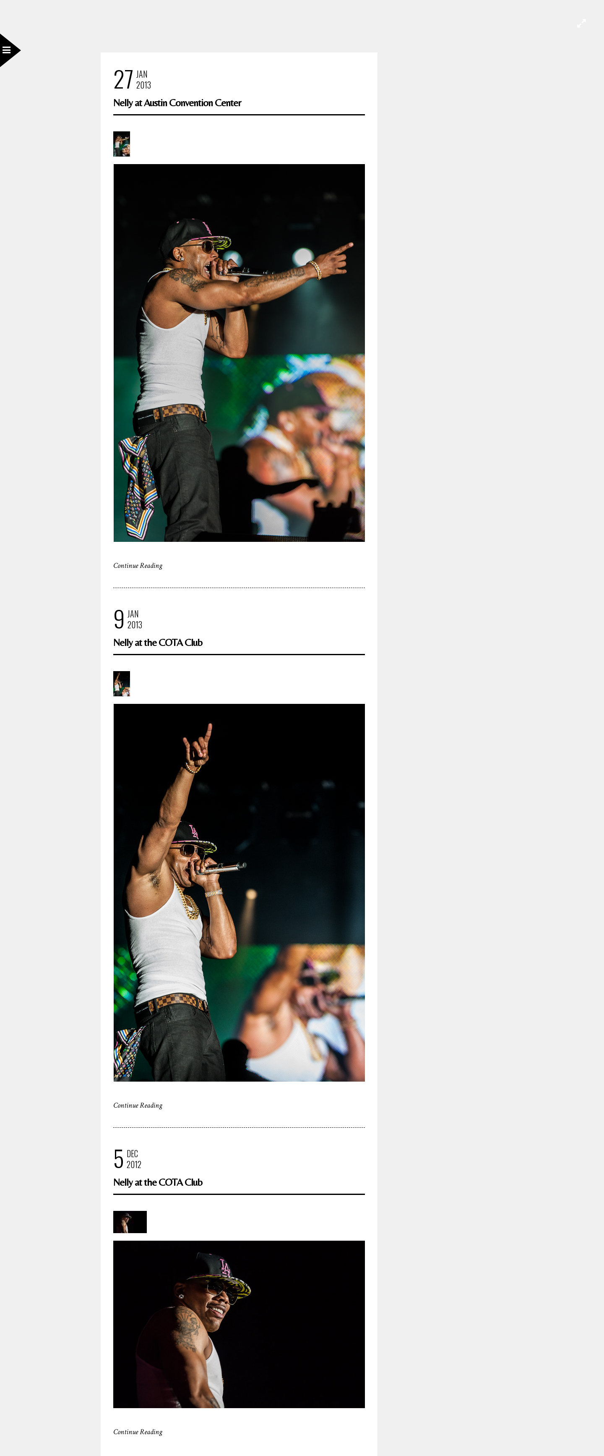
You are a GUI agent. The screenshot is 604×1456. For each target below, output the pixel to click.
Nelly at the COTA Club (157, 642)
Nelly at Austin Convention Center (177, 102)
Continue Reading (137, 565)
